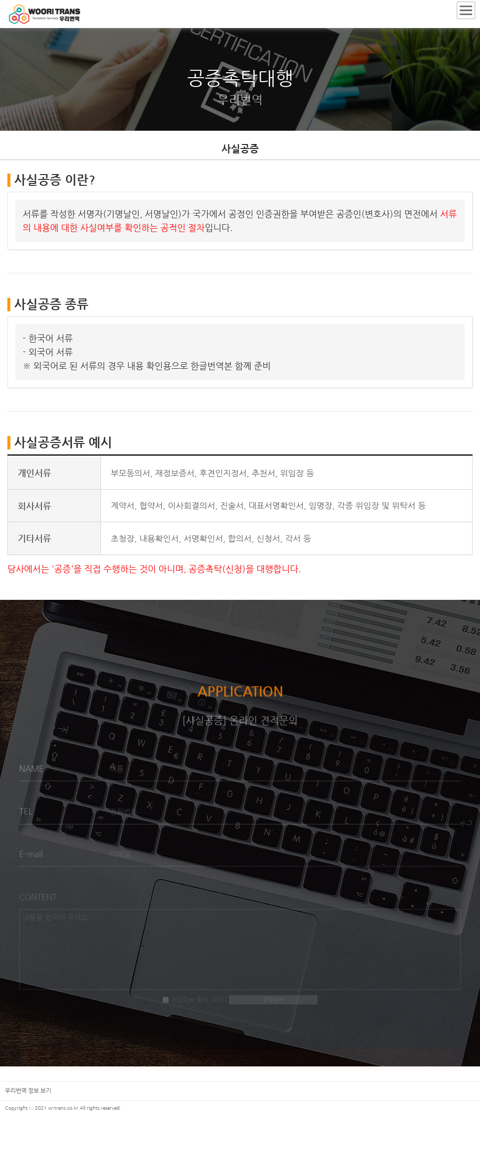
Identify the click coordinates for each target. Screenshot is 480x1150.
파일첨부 (273, 1005)
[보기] (218, 1004)
